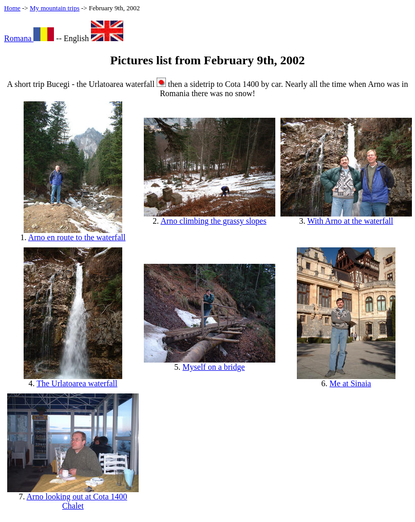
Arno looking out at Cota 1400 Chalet (77, 501)
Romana (29, 38)
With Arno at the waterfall (350, 221)
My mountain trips (55, 8)
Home (12, 8)
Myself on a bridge (213, 367)
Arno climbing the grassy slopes (213, 221)
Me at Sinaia (350, 383)
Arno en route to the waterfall (77, 237)
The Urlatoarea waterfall (76, 383)
